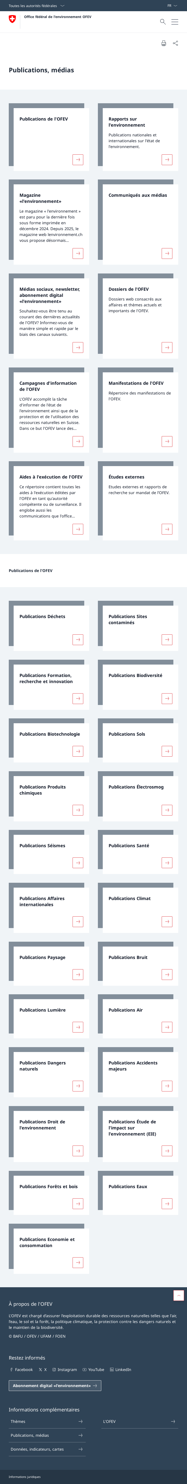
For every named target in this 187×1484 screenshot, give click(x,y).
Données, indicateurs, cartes (47, 1449)
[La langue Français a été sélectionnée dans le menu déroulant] (172, 5)
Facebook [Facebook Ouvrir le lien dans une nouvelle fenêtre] (21, 1369)
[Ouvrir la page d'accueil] (50, 22)
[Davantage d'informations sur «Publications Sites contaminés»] (167, 639)
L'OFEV (139, 1421)
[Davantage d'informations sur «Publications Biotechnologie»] (78, 751)
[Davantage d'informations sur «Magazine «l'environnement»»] (78, 253)
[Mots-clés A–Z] (165, 5)
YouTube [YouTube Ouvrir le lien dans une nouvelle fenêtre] (93, 1369)
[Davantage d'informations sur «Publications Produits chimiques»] (78, 810)
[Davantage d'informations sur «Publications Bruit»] (167, 974)
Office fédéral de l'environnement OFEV (57, 16)
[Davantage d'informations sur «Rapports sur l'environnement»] (167, 159)
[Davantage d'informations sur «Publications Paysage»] (78, 974)
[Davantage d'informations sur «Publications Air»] (167, 1027)
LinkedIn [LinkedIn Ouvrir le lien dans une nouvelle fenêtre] (120, 1369)
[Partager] (175, 43)
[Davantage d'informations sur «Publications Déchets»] (78, 639)
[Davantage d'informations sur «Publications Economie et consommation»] (78, 1262)
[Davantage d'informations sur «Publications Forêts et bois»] (78, 1203)
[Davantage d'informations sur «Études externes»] (167, 529)
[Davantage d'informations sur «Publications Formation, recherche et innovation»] (78, 698)
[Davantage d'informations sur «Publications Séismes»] (78, 862)
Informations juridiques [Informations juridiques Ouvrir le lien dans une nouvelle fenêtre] (25, 1477)
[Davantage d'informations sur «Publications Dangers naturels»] (78, 1086)
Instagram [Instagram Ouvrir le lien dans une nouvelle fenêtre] (64, 1369)
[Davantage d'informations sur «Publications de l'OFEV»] (78, 159)
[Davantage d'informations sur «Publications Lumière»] (78, 1027)
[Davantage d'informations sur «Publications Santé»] (167, 862)
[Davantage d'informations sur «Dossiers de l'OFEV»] (167, 347)
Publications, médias (47, 1435)
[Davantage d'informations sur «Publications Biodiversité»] (167, 698)
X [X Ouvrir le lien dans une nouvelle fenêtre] (42, 1369)
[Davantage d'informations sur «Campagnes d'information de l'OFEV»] (78, 441)
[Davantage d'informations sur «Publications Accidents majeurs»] (167, 1086)
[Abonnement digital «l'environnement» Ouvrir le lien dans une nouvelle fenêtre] (55, 1385)
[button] (178, 1295)
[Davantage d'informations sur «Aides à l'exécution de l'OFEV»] (78, 529)
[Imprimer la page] (163, 43)
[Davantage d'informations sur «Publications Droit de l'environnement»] (78, 1151)
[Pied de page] (93, 1477)
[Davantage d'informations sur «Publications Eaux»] (167, 1203)
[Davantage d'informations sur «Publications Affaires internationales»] (78, 921)
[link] (49, 137)
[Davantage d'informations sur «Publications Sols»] (167, 751)
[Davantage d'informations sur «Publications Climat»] (167, 921)
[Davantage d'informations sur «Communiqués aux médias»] (167, 253)
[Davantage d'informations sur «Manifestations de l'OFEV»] (167, 441)
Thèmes (47, 1421)
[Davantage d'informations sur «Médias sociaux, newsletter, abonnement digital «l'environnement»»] (78, 347)
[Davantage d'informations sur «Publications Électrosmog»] (167, 810)
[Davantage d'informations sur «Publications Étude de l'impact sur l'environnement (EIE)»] (167, 1151)
